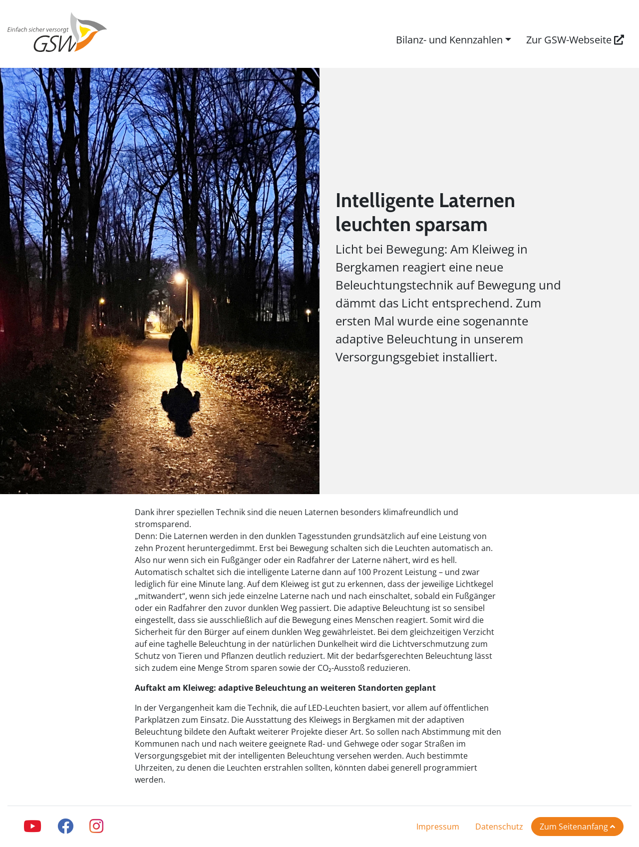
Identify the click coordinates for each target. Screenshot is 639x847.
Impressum (437, 826)
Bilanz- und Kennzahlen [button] (449, 39)
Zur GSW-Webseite (575, 39)
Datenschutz (499, 826)
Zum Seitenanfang (577, 826)
